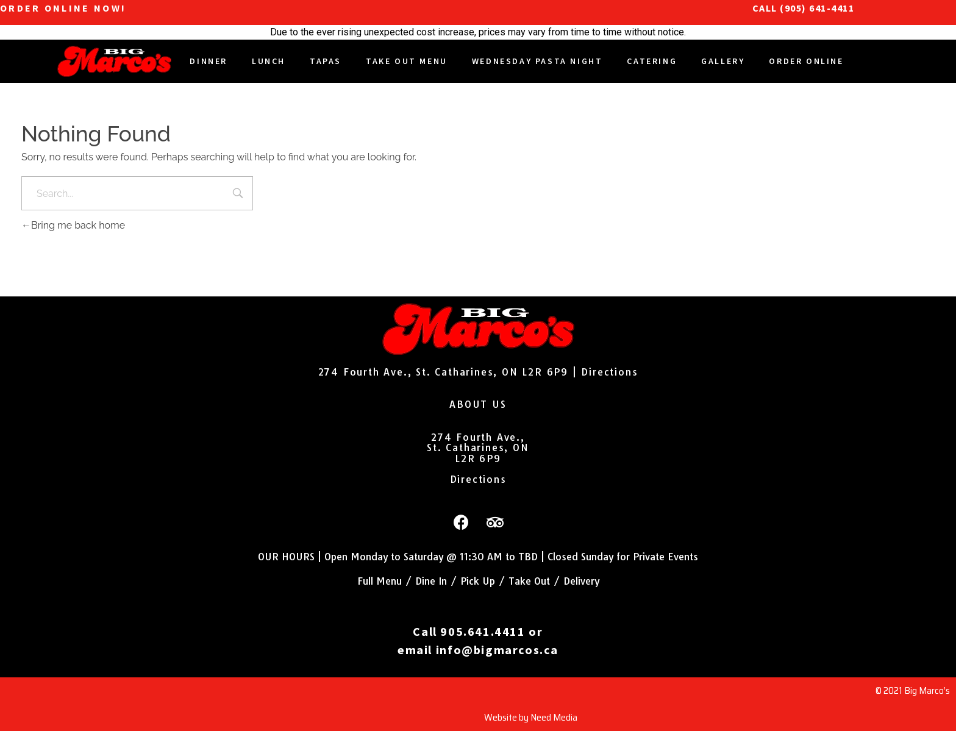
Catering (652, 60)
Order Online (806, 60)
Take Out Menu (407, 60)
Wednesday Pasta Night (537, 60)
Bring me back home (73, 225)
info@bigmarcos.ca (497, 649)
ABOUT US (477, 404)
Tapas (325, 60)
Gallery (722, 60)
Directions (609, 372)
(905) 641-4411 (817, 8)
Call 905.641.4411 (469, 631)
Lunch (268, 60)
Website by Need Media (530, 717)
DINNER (208, 60)
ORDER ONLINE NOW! (63, 8)
